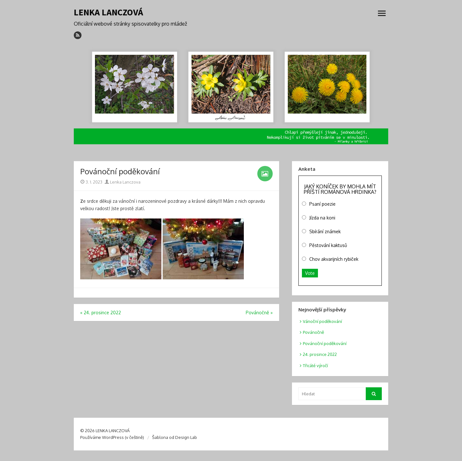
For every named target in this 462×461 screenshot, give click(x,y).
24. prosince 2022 (320, 354)
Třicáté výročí (315, 365)
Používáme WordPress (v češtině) (112, 437)
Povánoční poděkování (324, 343)
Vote (310, 273)
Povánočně (313, 332)
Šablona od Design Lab (174, 437)
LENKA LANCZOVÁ (108, 12)
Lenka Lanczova (123, 182)
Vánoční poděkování (322, 321)
